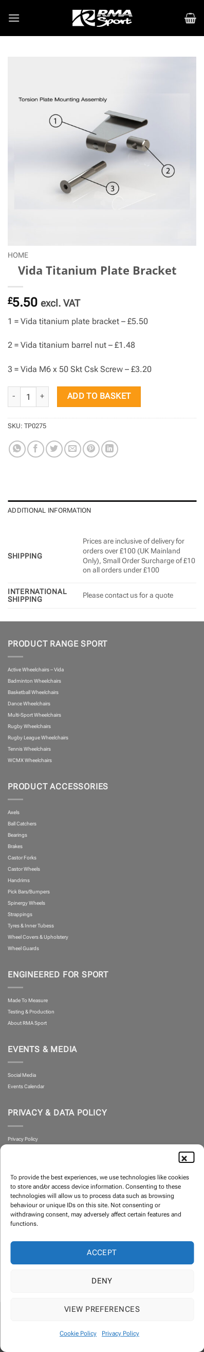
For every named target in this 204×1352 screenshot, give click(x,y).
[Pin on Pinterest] (91, 449)
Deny (102, 1281)
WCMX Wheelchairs (30, 760)
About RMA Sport (27, 1023)
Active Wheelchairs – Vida (36, 669)
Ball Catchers (22, 823)
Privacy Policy (120, 1333)
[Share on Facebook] (35, 449)
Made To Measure (28, 1000)
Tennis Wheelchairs (29, 749)
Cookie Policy (78, 1333)
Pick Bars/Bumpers (29, 891)
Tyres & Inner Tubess (31, 925)
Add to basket (99, 396)
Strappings (20, 914)
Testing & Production (31, 1012)
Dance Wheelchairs (29, 703)
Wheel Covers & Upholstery (38, 937)
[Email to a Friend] (72, 449)
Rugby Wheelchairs (29, 726)
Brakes (15, 846)
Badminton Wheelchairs (34, 681)
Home (18, 255)
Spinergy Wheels (26, 903)
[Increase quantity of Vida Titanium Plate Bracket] (42, 396)
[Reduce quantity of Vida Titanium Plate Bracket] (14, 396)
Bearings (17, 835)
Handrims (19, 880)
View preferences (102, 1309)
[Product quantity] (28, 396)
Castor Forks (22, 857)
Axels (14, 812)
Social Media (22, 1075)
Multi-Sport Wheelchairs (34, 715)
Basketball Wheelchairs (33, 692)
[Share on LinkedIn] (109, 449)
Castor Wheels (24, 869)
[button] (188, 1157)
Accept (102, 1252)
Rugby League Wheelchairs (38, 737)
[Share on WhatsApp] (17, 449)
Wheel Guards (23, 948)
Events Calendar (26, 1086)
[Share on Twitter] (54, 449)
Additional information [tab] (49, 510)
